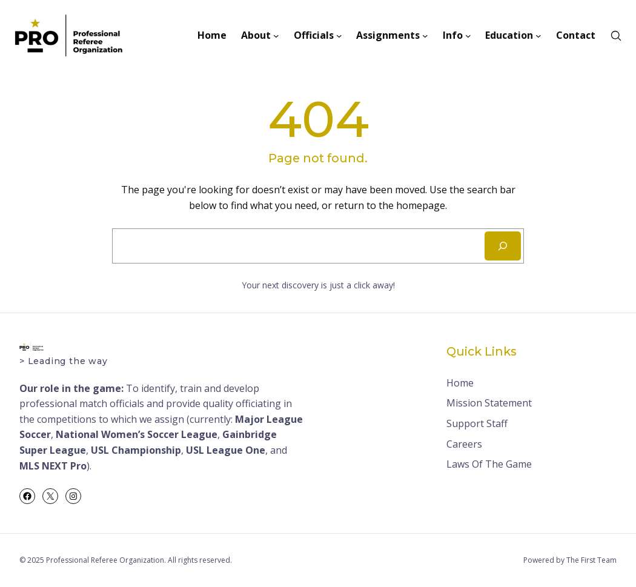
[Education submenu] (538, 36)
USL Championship (136, 450)
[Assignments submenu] (425, 36)
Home (460, 383)
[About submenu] (276, 36)
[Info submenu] (468, 36)
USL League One (225, 450)
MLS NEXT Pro (53, 466)
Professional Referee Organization (105, 560)
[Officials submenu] (339, 36)
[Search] (503, 245)
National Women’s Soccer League (136, 434)
